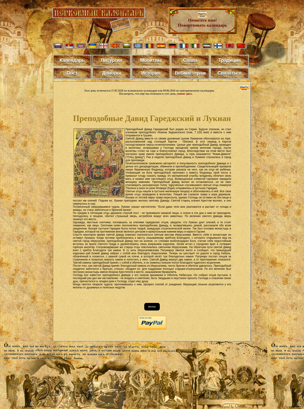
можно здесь (184, 93)
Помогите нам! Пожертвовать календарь (202, 21)
